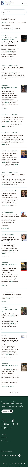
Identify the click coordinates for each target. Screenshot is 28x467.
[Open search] (22, 3)
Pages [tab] (11, 22)
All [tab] (4, 22)
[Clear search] (24, 12)
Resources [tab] (22, 22)
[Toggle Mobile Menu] (25, 3)
